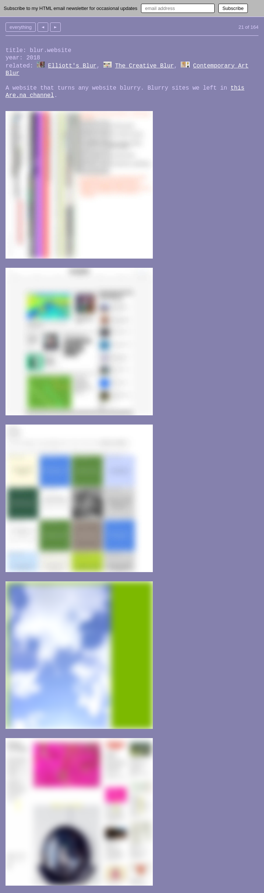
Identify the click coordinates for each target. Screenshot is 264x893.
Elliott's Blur (72, 66)
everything (21, 27)
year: (14, 58)
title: (16, 50)
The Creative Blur (144, 66)
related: (19, 66)
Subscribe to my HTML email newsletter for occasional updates (70, 8)
